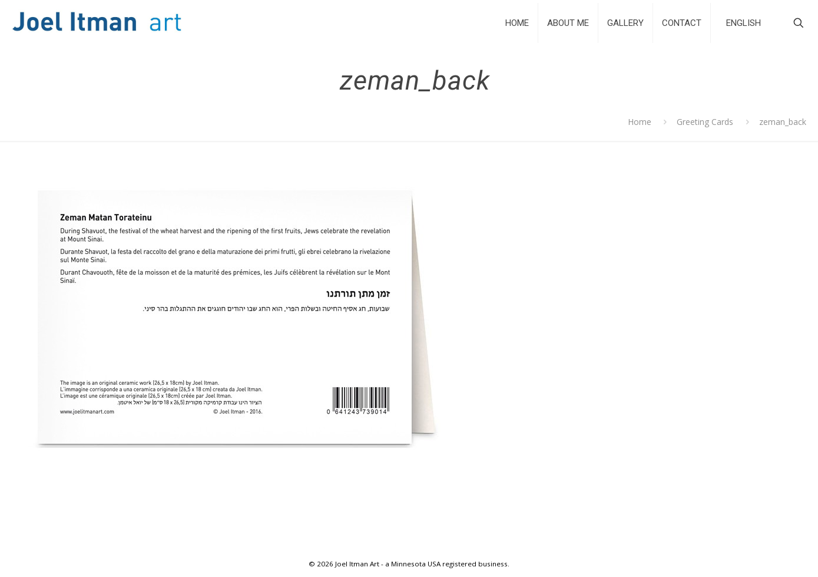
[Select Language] (743, 22)
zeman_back (782, 121)
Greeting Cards (705, 121)
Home (639, 121)
